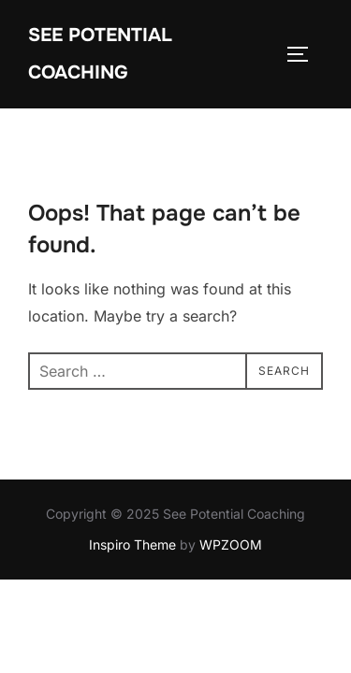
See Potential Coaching (100, 53)
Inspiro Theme (132, 582)
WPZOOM (230, 582)
